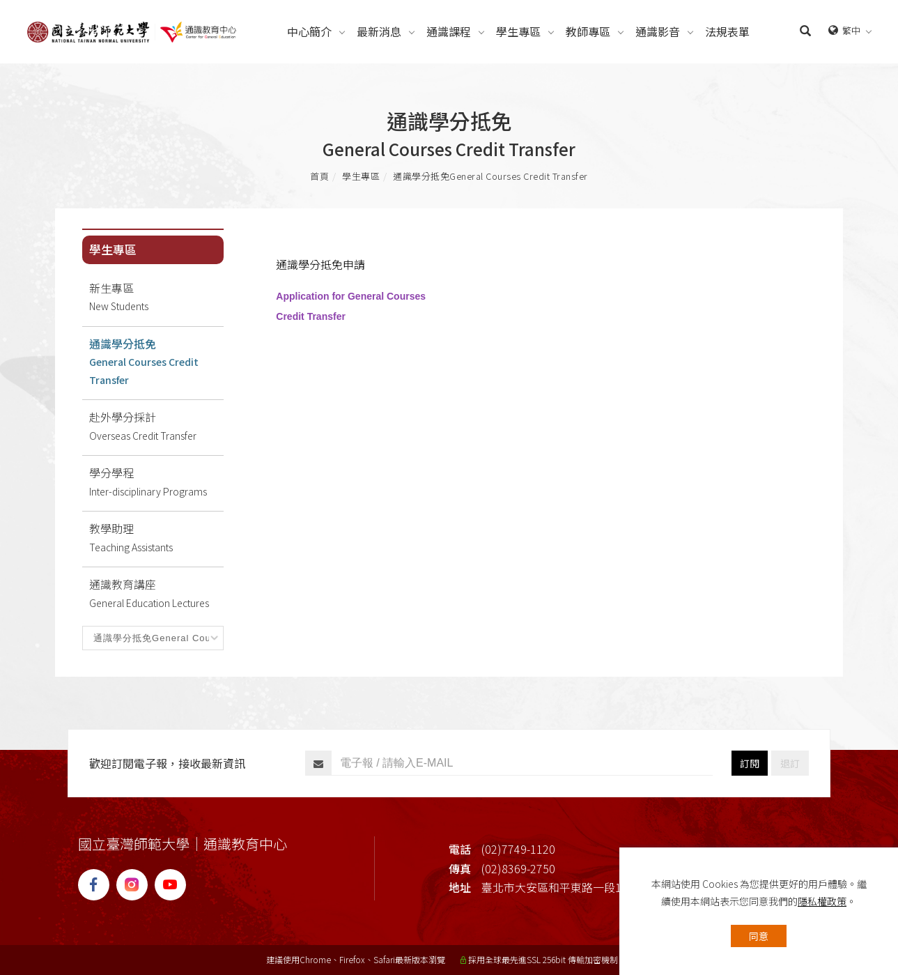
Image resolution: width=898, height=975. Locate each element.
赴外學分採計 (156, 426)
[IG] (135, 884)
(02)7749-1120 (518, 848)
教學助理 (156, 538)
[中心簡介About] (309, 31)
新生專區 (156, 297)
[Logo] (131, 30)
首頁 (319, 176)
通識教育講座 (156, 594)
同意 (758, 936)
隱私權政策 (822, 901)
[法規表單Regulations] (727, 31)
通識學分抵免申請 (320, 264)
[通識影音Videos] (657, 31)
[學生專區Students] (518, 31)
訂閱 (749, 763)
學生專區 (361, 176)
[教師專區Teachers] (588, 31)
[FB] (97, 884)
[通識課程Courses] (448, 31)
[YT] (174, 884)
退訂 (790, 763)
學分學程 (156, 482)
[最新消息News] (379, 31)
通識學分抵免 (490, 176)
